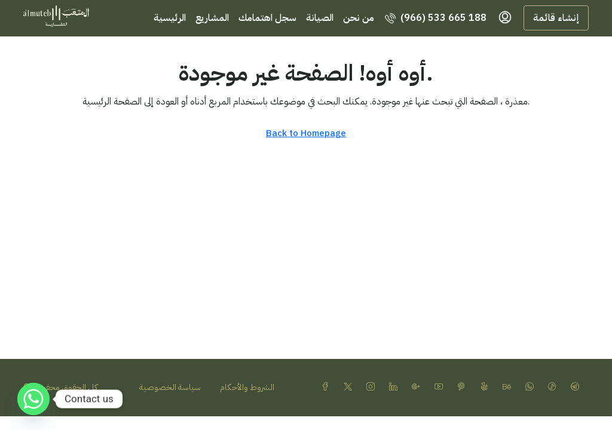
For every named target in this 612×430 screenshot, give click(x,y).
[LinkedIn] (395, 387)
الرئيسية (170, 18)
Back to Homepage (306, 133)
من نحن (358, 18)
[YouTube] (441, 387)
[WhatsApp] (531, 387)
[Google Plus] (418, 387)
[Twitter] (350, 387)
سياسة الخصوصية (170, 387)
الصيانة (319, 18)
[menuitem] (435, 18)
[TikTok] (554, 387)
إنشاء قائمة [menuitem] (556, 18)
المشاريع (212, 18)
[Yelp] (486, 387)
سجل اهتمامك (267, 18)
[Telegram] (577, 387)
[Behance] (509, 387)
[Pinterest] (463, 387)
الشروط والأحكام (247, 387)
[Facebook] (327, 387)
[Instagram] (373, 387)
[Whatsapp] (33, 399)
